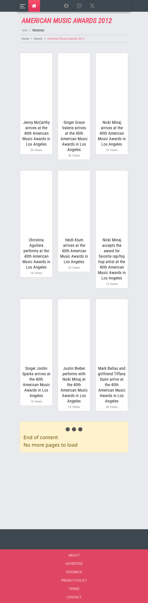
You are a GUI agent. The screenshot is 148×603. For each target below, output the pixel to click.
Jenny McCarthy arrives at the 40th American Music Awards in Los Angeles (36, 133)
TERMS (74, 588)
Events (38, 38)
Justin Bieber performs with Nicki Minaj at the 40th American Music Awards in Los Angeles (74, 385)
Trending (38, 30)
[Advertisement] (76, 490)
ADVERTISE (74, 563)
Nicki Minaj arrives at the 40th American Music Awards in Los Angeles (112, 133)
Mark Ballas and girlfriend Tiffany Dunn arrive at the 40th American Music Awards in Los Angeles (112, 385)
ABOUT (74, 555)
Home (25, 38)
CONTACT (73, 597)
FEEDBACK (74, 572)
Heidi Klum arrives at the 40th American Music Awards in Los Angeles (74, 250)
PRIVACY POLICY (74, 580)
